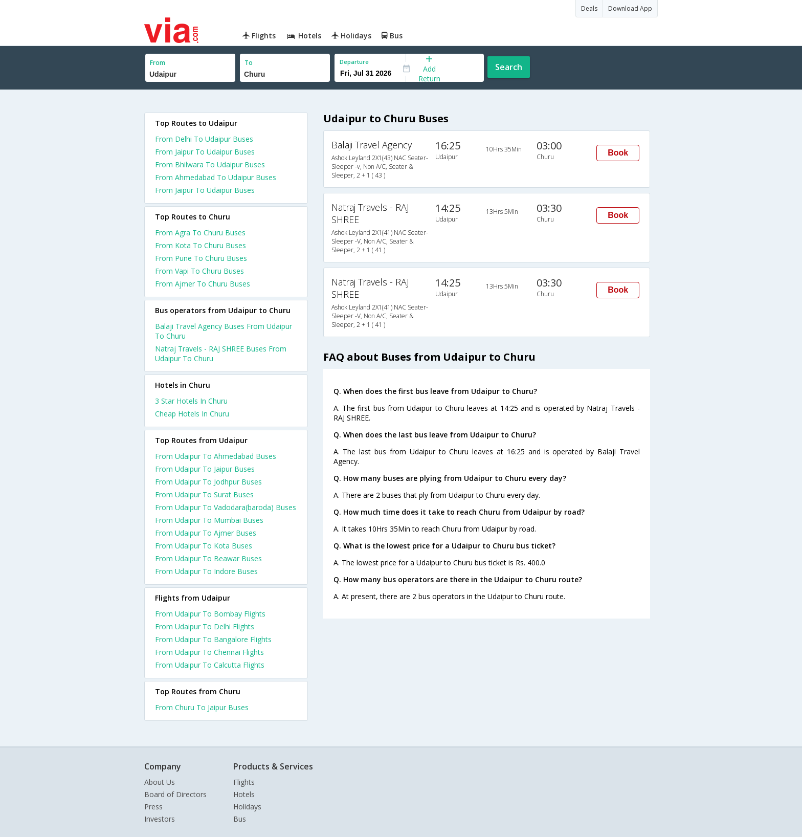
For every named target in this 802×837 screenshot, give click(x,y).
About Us (159, 782)
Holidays (247, 806)
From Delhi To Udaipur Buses (204, 139)
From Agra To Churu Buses (200, 232)
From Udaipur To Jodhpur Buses (208, 482)
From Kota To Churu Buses (200, 245)
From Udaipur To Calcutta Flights (209, 665)
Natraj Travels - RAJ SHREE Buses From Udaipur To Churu (220, 353)
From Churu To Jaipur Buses (202, 707)
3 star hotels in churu (191, 401)
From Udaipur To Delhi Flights (204, 626)
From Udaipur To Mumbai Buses (209, 520)
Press (153, 806)
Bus (239, 819)
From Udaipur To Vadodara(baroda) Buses (225, 507)
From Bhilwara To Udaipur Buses (210, 164)
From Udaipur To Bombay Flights (210, 614)
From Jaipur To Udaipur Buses (205, 152)
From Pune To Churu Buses (201, 258)
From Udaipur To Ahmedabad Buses (215, 456)
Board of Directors (175, 794)
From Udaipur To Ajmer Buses (205, 533)
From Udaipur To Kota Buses (203, 545)
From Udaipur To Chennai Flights (209, 652)
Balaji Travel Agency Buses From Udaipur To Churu (223, 331)
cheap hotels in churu (192, 414)
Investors (159, 819)
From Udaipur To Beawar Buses (208, 558)
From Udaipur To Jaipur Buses (205, 469)
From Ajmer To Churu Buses (202, 284)
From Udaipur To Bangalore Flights (213, 639)
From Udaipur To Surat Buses (204, 494)
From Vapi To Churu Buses (199, 271)
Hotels (244, 794)
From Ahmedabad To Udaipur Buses (215, 177)
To (248, 62)
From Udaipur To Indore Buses (206, 571)
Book (618, 152)
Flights (244, 782)
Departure (354, 61)
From (157, 62)
